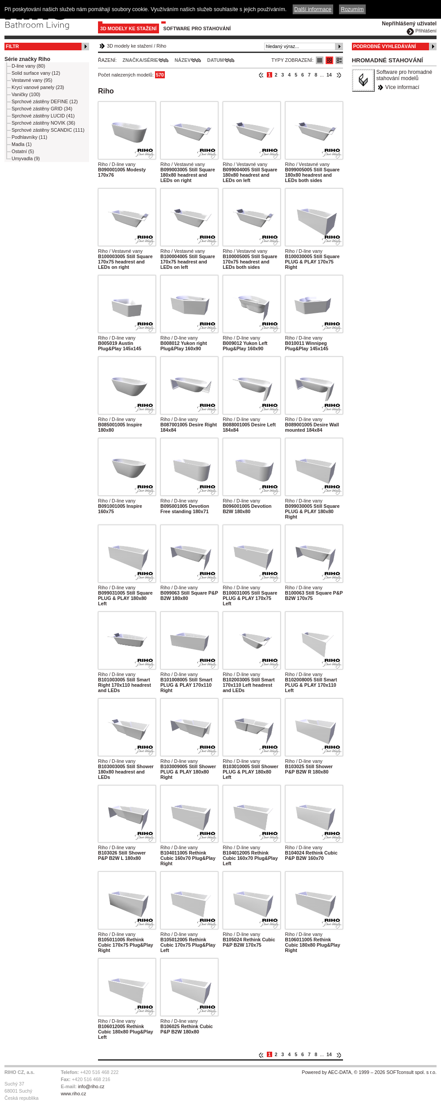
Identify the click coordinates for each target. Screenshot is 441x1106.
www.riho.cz (73, 1093)
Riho (161, 46)
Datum (215, 60)
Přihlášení (426, 30)
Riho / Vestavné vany (182, 164)
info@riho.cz (91, 1086)
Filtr (12, 46)
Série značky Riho (27, 59)
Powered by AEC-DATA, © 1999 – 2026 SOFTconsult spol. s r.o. (369, 1072)
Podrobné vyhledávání (384, 46)
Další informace (312, 9)
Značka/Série (140, 60)
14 (329, 74)
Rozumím (352, 9)
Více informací (402, 87)
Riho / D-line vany (116, 164)
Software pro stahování (197, 28)
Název (183, 60)
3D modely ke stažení (128, 28)
